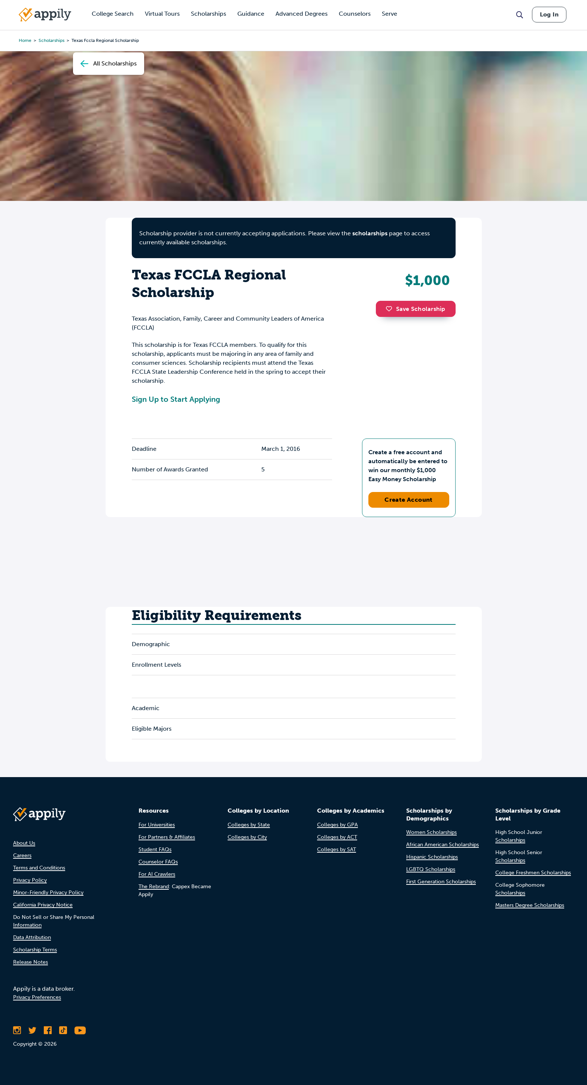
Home (25, 40)
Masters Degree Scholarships (529, 905)
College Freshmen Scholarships (533, 872)
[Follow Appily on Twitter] (32, 1030)
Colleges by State (249, 825)
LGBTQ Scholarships (430, 869)
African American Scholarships (442, 844)
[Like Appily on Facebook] (48, 1030)
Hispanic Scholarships (432, 857)
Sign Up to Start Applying (176, 399)
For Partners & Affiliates (167, 837)
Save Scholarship (415, 308)
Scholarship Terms (35, 950)
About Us (24, 843)
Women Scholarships (431, 832)
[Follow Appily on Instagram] (17, 1030)
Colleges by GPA (337, 825)
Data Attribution (32, 937)
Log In (549, 14)
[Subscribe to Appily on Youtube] (80, 1030)
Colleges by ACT (337, 837)
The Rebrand (154, 886)
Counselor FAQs (158, 862)
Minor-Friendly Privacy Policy (48, 892)
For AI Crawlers (157, 874)
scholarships (51, 40)
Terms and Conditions (39, 868)
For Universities (157, 825)
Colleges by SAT (336, 849)
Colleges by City (247, 837)
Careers (22, 855)
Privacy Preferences (37, 997)
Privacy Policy (30, 880)
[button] (391, 309)
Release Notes (30, 962)
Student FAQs (155, 849)
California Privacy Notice (43, 905)
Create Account (408, 499)
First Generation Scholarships (441, 881)
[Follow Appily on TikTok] (63, 1030)
